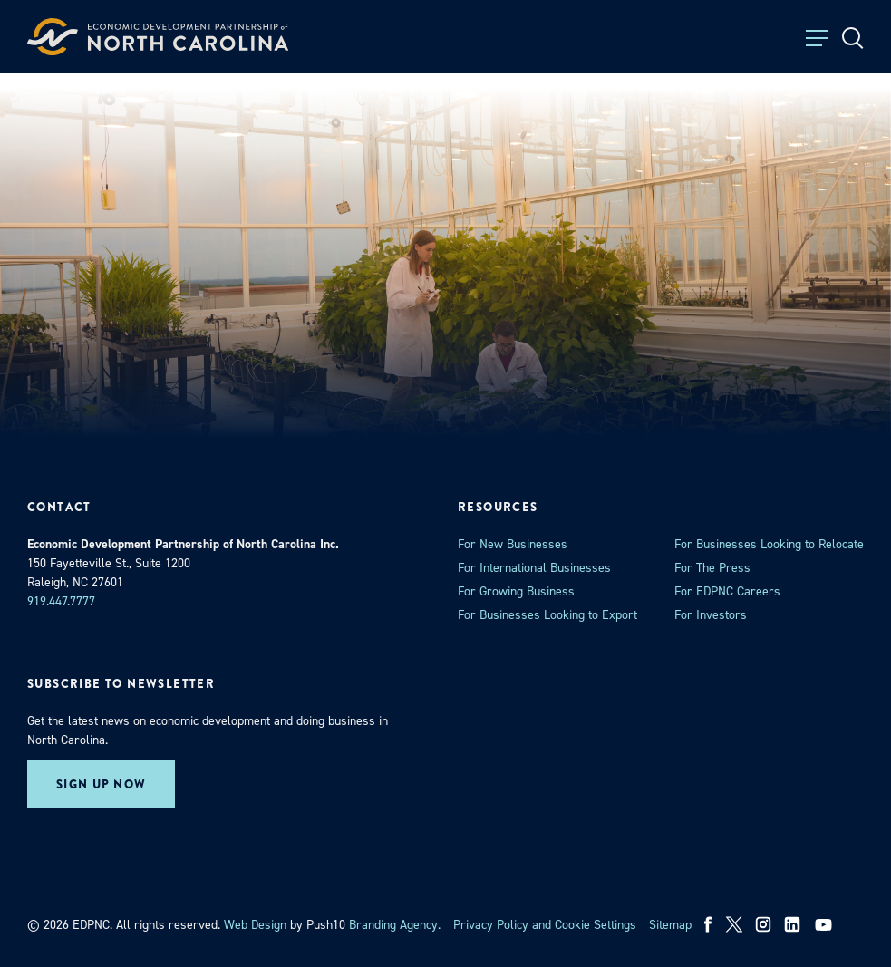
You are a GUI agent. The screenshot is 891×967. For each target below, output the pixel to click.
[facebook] (708, 924)
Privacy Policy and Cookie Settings (544, 924)
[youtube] (825, 924)
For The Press (712, 567)
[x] (734, 924)
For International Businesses (534, 567)
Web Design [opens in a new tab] (255, 924)
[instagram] (763, 924)
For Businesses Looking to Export (547, 615)
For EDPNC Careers (727, 591)
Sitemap (670, 924)
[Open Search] (853, 38)
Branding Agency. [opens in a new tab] (395, 924)
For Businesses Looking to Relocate (769, 544)
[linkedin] (792, 924)
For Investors (710, 615)
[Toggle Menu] (817, 38)
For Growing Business (516, 591)
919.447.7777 (61, 601)
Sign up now (101, 784)
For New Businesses (512, 544)
